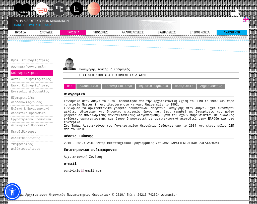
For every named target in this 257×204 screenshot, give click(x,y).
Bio (70, 86)
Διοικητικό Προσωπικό (29, 125)
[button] (12, 191)
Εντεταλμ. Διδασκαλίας (30, 91)
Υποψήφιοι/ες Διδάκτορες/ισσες (25, 147)
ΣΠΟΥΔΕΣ (46, 32)
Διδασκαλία (89, 86)
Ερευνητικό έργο (118, 86)
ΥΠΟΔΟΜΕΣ (100, 32)
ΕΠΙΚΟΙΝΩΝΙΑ (200, 32)
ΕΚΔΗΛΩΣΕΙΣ (167, 32)
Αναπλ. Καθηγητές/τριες (31, 79)
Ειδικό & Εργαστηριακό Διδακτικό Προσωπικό (30, 111)
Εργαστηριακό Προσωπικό (31, 119)
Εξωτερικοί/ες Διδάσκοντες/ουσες (26, 100)
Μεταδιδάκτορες (23, 132)
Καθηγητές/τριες (24, 73)
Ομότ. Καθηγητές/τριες (30, 60)
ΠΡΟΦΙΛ (20, 32)
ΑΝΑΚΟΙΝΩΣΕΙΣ (133, 32)
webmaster (169, 195)
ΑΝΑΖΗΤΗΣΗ (232, 32)
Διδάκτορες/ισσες (25, 138)
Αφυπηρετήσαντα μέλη (28, 67)
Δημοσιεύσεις (211, 86)
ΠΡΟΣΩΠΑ (73, 32)
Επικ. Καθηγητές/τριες (30, 85)
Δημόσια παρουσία (153, 86)
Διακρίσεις (184, 86)
